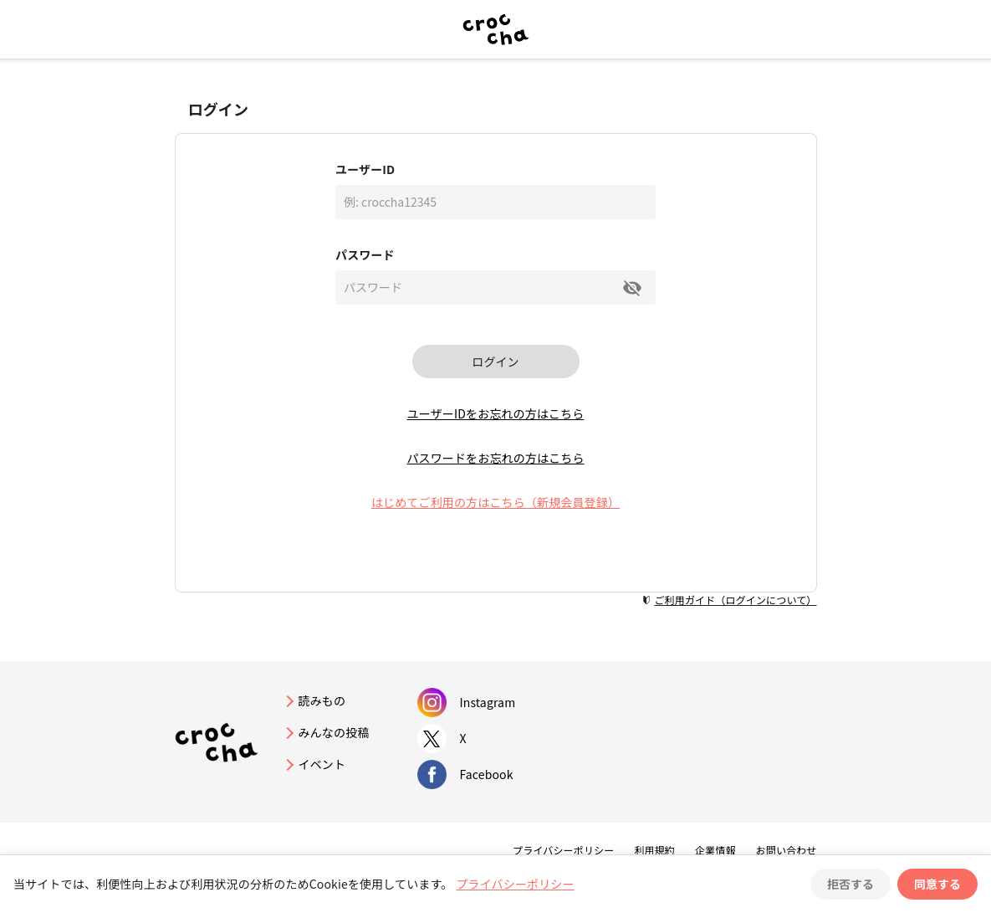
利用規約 (654, 850)
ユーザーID (365, 169)
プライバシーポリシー (563, 850)
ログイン (496, 361)
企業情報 (715, 850)
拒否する (850, 883)
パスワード (365, 254)
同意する (937, 883)
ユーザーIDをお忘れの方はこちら (496, 413)
